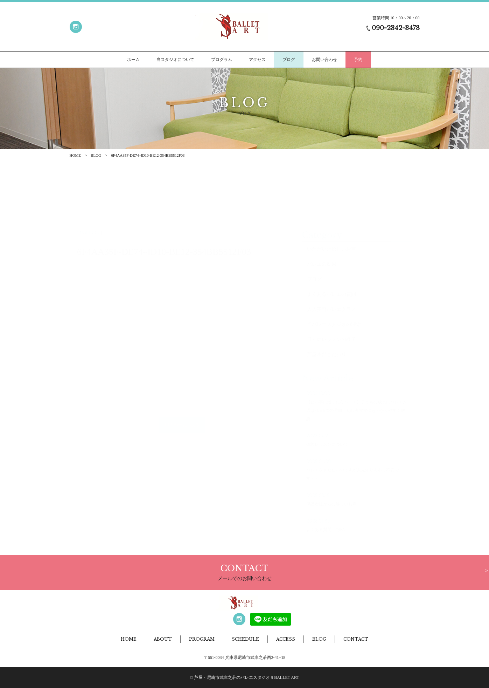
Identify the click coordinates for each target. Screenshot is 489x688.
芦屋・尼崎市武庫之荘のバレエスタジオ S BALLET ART (246, 677)
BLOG (96, 155)
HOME (75, 155)
